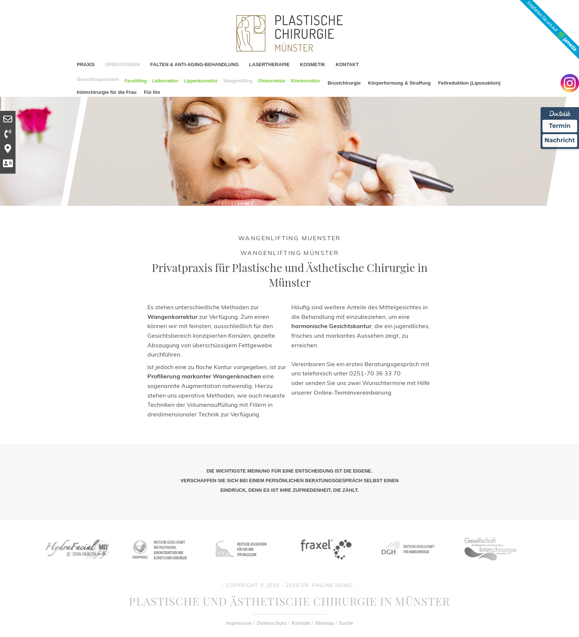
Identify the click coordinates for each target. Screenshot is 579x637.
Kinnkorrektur (305, 81)
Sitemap (324, 623)
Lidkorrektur (165, 81)
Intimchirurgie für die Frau (107, 92)
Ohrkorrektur (271, 81)
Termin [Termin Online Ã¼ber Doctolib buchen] (560, 125)
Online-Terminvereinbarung (352, 392)
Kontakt (301, 623)
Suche (346, 623)
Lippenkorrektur (201, 81)
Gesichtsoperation (98, 79)
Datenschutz (272, 623)
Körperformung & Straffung (399, 83)
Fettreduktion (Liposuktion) (469, 83)
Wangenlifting (238, 81)
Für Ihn (152, 92)
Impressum (239, 623)
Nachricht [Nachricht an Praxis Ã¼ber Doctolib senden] (560, 140)
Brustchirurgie (344, 83)
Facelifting (135, 81)
